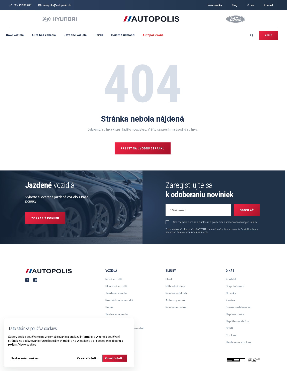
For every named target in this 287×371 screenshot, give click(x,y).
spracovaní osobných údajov (241, 222)
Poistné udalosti (122, 35)
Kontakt (268, 5)
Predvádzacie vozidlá (119, 300)
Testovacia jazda (116, 314)
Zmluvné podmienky (197, 232)
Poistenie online (176, 307)
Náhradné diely (175, 286)
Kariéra (230, 300)
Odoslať (247, 210)
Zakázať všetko (87, 358)
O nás (250, 5)
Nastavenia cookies (239, 342)
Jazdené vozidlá (75, 35)
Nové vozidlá (15, 35)
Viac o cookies (27, 344)
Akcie (268, 35)
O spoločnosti (235, 286)
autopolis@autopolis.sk (54, 5)
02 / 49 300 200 (20, 5)
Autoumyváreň (175, 300)
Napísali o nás (235, 314)
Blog (234, 5)
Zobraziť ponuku (45, 218)
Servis (99, 35)
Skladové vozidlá (116, 286)
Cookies (231, 335)
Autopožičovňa (152, 35)
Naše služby (214, 5)
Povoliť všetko (114, 358)
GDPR (229, 328)
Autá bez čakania (44, 35)
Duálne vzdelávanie (238, 307)
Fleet (169, 279)
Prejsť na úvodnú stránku (143, 148)
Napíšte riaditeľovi (237, 321)
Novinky (231, 293)
